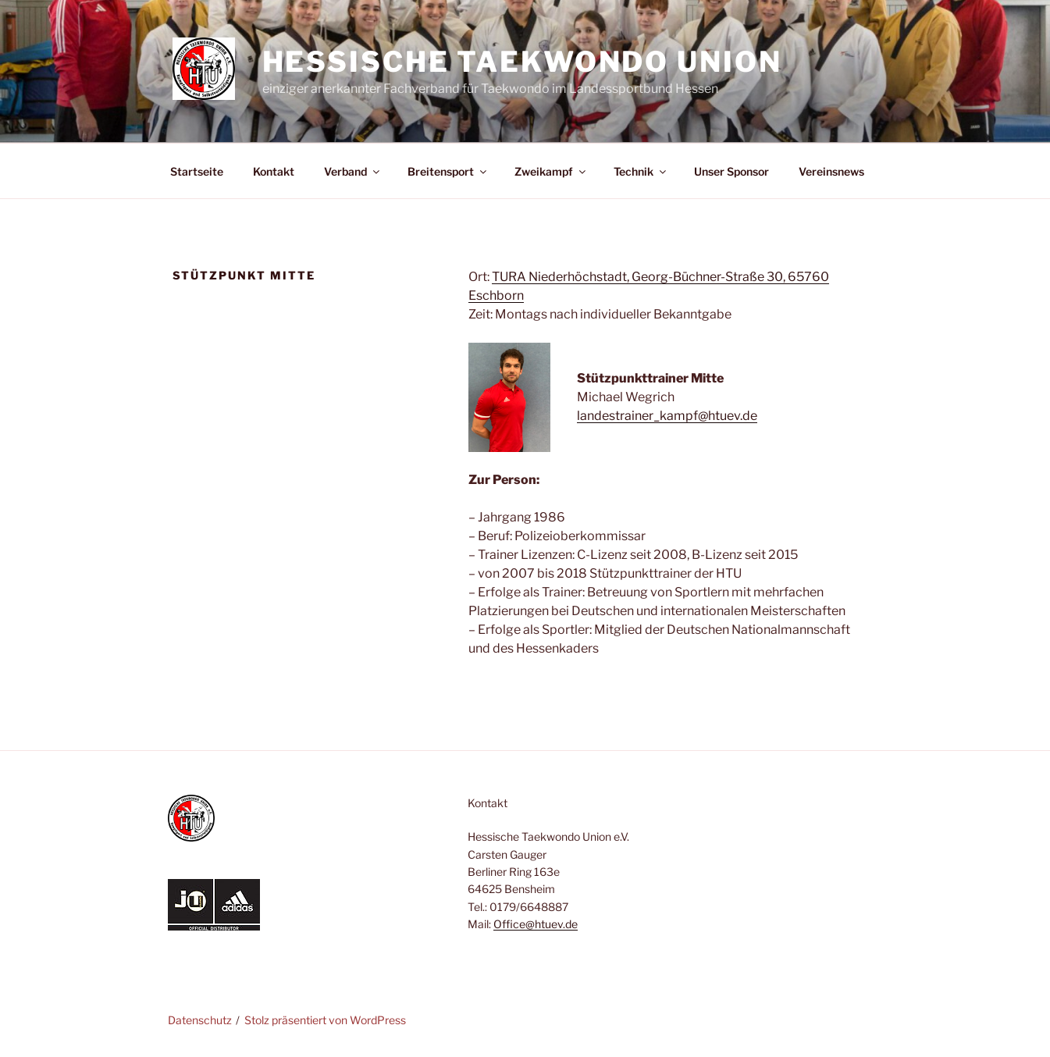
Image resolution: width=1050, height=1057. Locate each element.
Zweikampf (551, 171)
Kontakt (273, 171)
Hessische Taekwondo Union (522, 61)
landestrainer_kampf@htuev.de (667, 415)
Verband (353, 171)
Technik (641, 171)
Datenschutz (200, 1020)
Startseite (196, 171)
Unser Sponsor (731, 171)
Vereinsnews (831, 171)
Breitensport (448, 171)
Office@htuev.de (535, 924)
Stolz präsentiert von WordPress (325, 1020)
